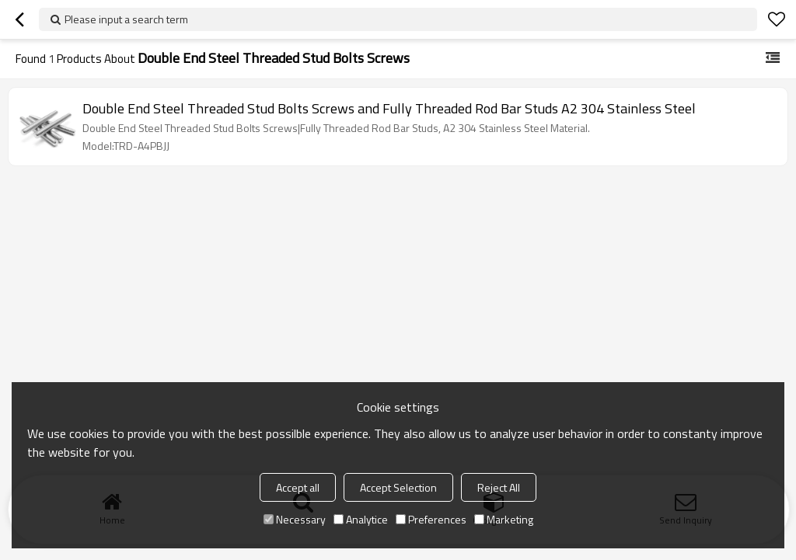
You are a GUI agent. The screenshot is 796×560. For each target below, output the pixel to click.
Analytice (360, 519)
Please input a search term (126, 19)
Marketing (503, 519)
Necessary (295, 519)
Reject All (498, 487)
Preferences (431, 519)
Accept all (297, 487)
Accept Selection (398, 487)
